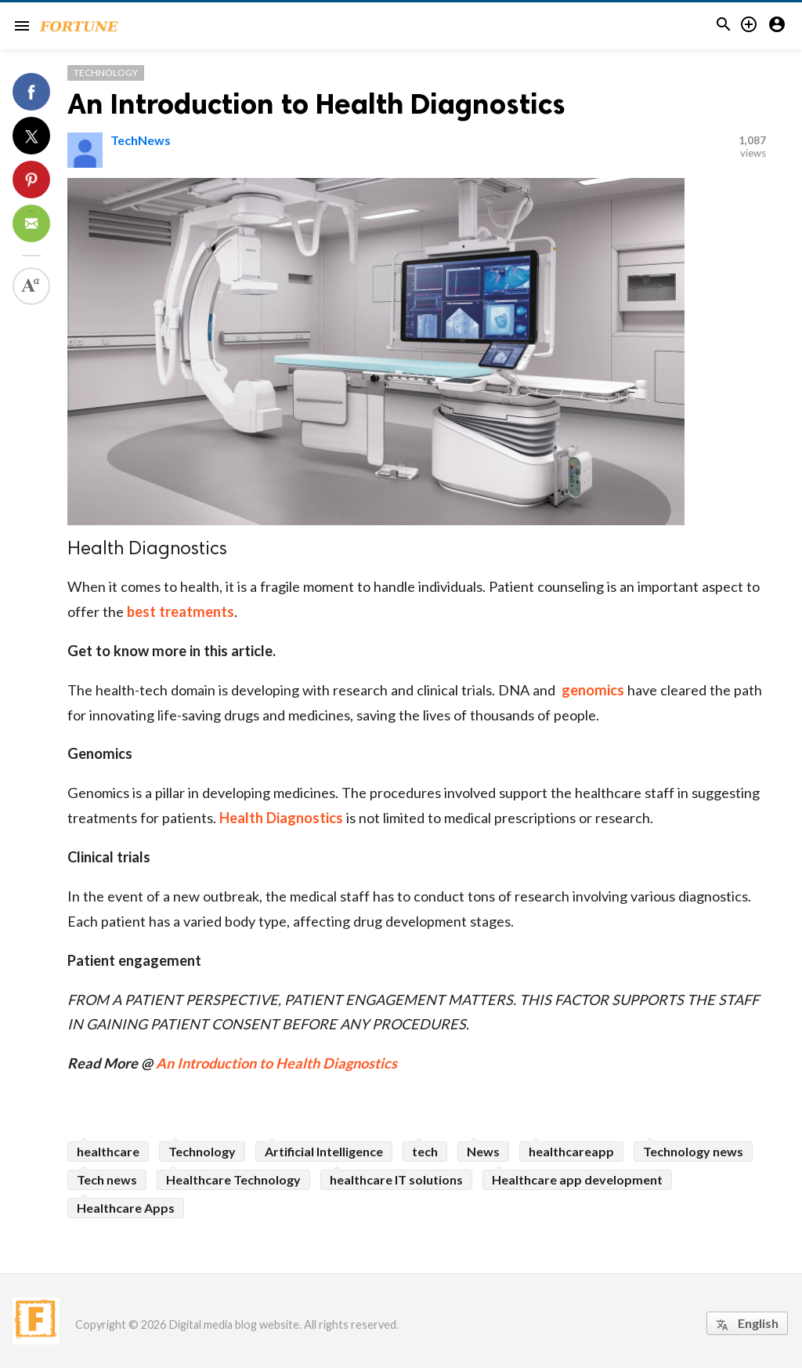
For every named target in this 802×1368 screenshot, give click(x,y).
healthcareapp (571, 1151)
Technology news (693, 1151)
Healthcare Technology (233, 1179)
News (483, 1151)
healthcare (108, 1151)
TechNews (140, 139)
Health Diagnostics (281, 817)
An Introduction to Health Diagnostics (316, 104)
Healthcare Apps (126, 1207)
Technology (106, 72)
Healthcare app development (577, 1179)
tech (425, 1151)
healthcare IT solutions (396, 1179)
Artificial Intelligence (324, 1151)
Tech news (107, 1179)
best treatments (180, 611)
